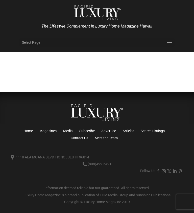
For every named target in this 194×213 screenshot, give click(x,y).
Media (68, 131)
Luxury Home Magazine (42, 195)
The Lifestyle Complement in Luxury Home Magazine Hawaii (96, 26)
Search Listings (153, 131)
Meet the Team (106, 138)
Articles (128, 131)
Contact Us (79, 138)
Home (28, 131)
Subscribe (87, 131)
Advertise (108, 131)
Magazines (48, 131)
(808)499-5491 (99, 164)
